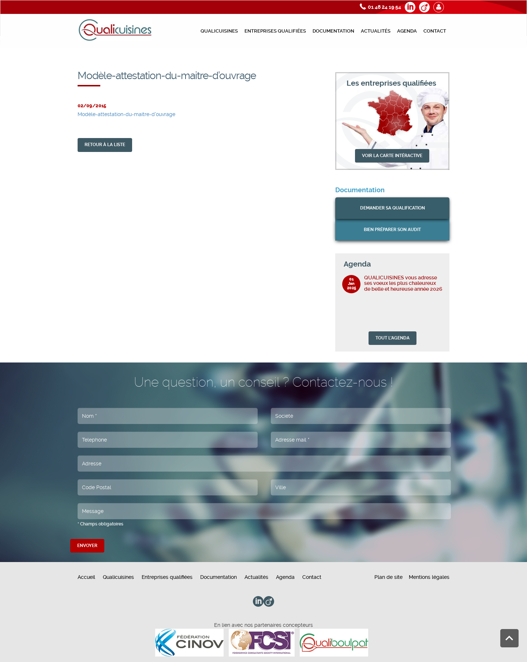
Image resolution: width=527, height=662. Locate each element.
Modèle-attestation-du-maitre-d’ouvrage (474, 60)
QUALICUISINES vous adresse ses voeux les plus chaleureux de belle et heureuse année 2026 (403, 283)
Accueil (86, 577)
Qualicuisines (219, 31)
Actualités (375, 31)
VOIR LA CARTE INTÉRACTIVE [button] (392, 155)
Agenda (407, 31)
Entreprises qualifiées (275, 31)
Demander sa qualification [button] (392, 208)
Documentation (333, 31)
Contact (434, 31)
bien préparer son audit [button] (392, 229)
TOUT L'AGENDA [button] (392, 338)
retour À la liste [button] (105, 144)
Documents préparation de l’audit (388, 60)
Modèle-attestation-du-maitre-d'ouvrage (126, 114)
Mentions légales (429, 577)
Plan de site (388, 577)
